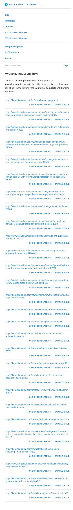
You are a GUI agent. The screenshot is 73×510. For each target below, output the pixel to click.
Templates (10, 21)
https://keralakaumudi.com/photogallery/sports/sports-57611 (34, 321)
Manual (8, 58)
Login (65, 65)
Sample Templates (14, 46)
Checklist (9, 26)
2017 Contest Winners (16, 32)
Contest (31, 4)
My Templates (12, 52)
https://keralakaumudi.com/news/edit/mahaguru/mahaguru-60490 (37, 309)
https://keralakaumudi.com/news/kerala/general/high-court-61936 (37, 493)
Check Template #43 (40, 104)
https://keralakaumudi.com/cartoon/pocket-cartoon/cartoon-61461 (37, 363)
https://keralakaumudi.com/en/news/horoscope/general (32, 100)
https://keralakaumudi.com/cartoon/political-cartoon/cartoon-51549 (37, 419)
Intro (7, 15)
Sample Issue (62, 104)
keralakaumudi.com (51, 4)
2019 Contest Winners (16, 38)
